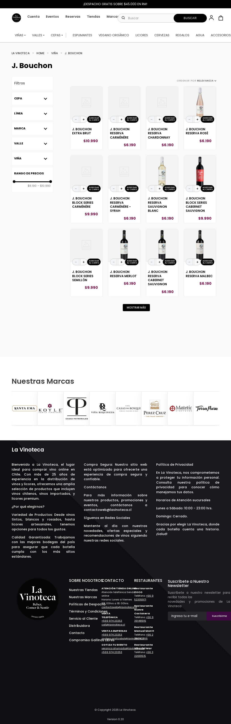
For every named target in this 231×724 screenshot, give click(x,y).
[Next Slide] (215, 409)
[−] (75, 119)
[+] (83, 119)
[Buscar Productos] (190, 18)
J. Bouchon (73, 53)
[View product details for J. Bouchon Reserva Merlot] (124, 263)
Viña (54, 53)
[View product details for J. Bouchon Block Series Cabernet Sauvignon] (200, 189)
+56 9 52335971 (143, 597)
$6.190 (32, 185)
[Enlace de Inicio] (22, 53)
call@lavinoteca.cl (113, 624)
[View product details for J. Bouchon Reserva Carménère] (124, 118)
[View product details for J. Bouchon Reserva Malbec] (200, 263)
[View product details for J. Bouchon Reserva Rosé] (200, 118)
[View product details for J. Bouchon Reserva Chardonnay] (162, 118)
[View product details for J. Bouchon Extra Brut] (86, 118)
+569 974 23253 (111, 621)
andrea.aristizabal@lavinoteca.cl (122, 638)
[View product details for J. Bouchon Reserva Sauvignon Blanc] (162, 189)
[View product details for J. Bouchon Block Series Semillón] (86, 263)
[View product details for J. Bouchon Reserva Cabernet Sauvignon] (162, 263)
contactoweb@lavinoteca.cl (108, 510)
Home (40, 53)
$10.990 (44, 185)
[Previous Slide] (16, 409)
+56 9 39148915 (143, 619)
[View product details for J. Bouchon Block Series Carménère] (86, 189)
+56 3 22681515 (143, 654)
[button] (212, 18)
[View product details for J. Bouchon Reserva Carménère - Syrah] (124, 189)
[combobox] (162, 18)
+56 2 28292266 (143, 636)
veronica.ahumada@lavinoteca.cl (123, 648)
